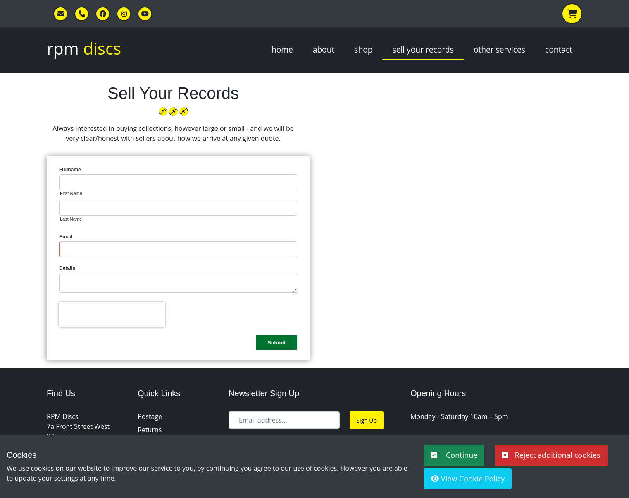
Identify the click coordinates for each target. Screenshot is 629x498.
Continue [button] (454, 455)
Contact (558, 49)
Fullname (70, 170)
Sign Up (366, 420)
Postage (150, 416)
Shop (363, 49)
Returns (150, 429)
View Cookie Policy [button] (468, 479)
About (324, 49)
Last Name (71, 219)
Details (67, 268)
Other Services (499, 49)
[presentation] (112, 314)
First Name (71, 193)
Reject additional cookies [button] (551, 455)
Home (282, 49)
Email (65, 237)
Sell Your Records (422, 49)
